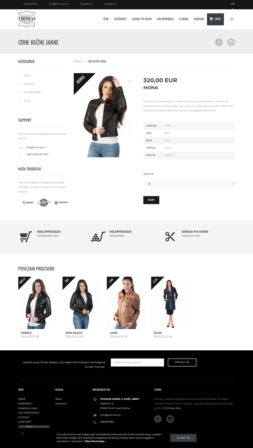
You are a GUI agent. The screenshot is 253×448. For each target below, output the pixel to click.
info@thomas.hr (59, 4)
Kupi (151, 200)
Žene (27, 75)
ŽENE (106, 19)
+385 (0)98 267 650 (37, 154)
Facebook (86, 4)
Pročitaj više (172, 408)
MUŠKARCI (120, 19)
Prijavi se (182, 362)
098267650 (30, 4)
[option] (54, 237)
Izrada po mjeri (141, 19)
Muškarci (29, 84)
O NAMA (183, 19)
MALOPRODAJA (165, 19)
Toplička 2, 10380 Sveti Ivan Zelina (119, 404)
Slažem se (183, 438)
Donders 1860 (32, 92)
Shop (218, 19)
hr (233, 4)
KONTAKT (199, 19)
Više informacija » (95, 441)
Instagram (110, 4)
